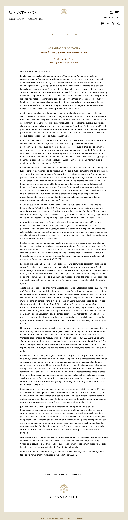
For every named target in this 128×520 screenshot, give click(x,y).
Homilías (32, 18)
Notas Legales (52, 518)
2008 (41, 18)
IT (71, 34)
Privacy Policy (78, 518)
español (110, 18)
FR (67, 34)
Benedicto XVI (17, 18)
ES (62, 34)
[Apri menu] (116, 12)
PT (76, 34)
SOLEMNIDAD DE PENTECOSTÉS (64, 48)
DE (52, 34)
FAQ (42, 518)
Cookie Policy (65, 518)
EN (57, 34)
